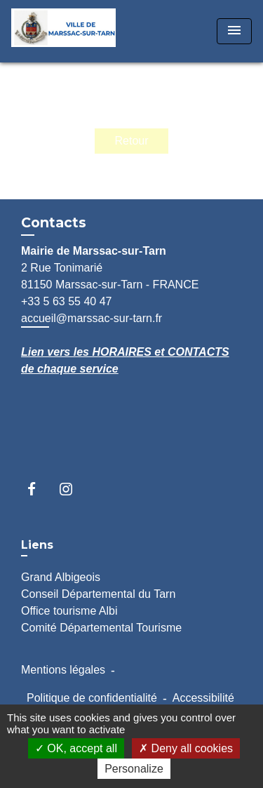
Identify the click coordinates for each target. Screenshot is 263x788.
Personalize (133, 769)
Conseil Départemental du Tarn (98, 594)
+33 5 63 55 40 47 (66, 301)
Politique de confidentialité (92, 698)
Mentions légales (63, 670)
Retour (131, 141)
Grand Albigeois (60, 577)
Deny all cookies (186, 748)
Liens (37, 545)
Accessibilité (203, 698)
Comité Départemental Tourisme (101, 628)
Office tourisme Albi (69, 611)
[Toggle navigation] (234, 31)
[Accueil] (63, 31)
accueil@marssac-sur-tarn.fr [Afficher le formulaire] (91, 318)
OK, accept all (76, 748)
